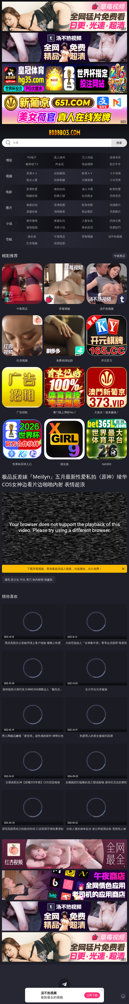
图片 (9, 207)
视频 (9, 176)
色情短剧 (59, 243)
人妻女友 (87, 220)
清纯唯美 (59, 211)
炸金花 (59, 164)
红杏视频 (31, 243)
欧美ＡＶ (87, 173)
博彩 (9, 160)
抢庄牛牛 (115, 164)
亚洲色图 (59, 205)
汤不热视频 (115, 236)
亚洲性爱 (31, 189)
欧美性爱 (115, 189)
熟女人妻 (31, 180)
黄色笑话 (87, 227)
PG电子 (32, 157)
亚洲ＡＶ (31, 173)
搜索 (119, 143)
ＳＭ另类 (115, 180)
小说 (9, 223)
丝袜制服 (59, 180)
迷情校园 (31, 227)
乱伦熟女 (87, 196)
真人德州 (59, 157)
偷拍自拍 (59, 189)
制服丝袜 (31, 196)
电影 (9, 192)
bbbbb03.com (64, 133)
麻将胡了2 (32, 164)
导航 (9, 239)
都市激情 (31, 220)
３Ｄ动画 (115, 173)
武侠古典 (115, 220)
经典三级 (59, 196)
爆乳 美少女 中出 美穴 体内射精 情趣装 (28, 579)
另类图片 (115, 211)
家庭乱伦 (59, 220)
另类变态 (115, 196)
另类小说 (59, 227)
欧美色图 (87, 205)
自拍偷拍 (59, 173)
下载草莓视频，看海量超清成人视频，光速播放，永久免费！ (76, 568)
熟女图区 (87, 211)
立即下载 (92, 995)
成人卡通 (87, 189)
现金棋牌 (87, 164)
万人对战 (87, 157)
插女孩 (32, 236)
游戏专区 (115, 157)
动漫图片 (115, 205)
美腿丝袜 (31, 211)
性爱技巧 (115, 227)
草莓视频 (87, 236)
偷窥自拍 (31, 205)
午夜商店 (59, 236)
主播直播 (87, 180)
